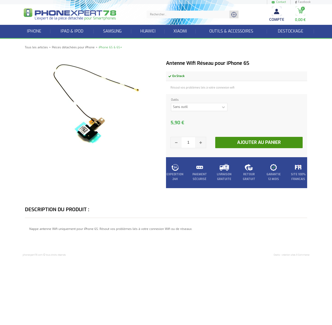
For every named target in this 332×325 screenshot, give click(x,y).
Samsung (112, 31)
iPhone (34, 31)
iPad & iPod (72, 31)
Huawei (148, 31)
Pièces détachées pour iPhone (73, 47)
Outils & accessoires (231, 31)
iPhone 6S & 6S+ (110, 47)
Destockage (290, 31)
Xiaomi (180, 31)
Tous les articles (36, 47)
